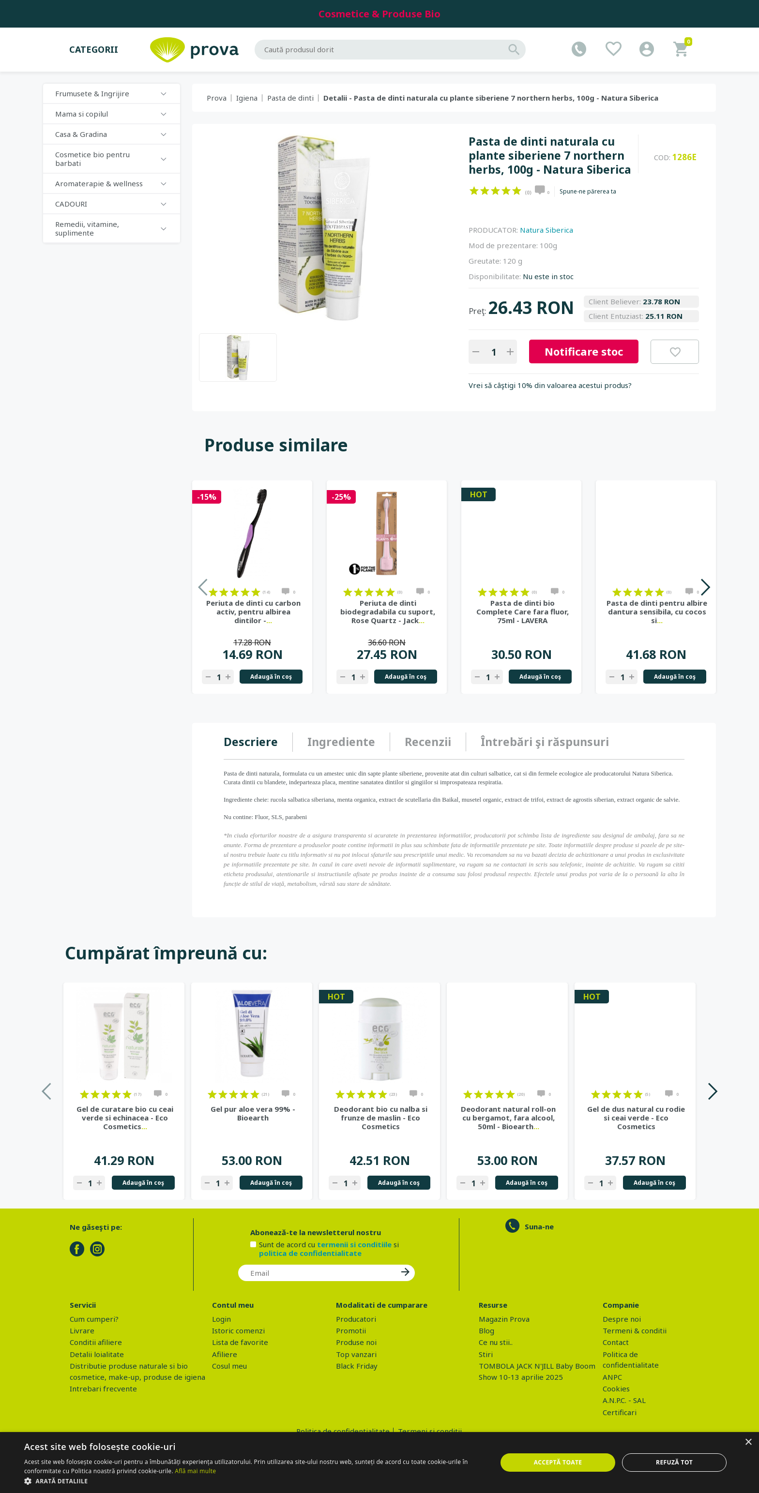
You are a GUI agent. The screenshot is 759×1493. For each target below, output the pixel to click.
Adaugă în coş (271, 676)
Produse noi (356, 1342)
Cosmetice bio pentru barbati (92, 158)
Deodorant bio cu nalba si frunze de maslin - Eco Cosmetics (380, 1118)
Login (221, 1319)
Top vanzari (356, 1354)
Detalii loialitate (97, 1354)
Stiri (486, 1354)
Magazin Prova (504, 1319)
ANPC (612, 1377)
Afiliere (224, 1354)
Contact (616, 1342)
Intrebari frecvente (103, 1388)
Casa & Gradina (81, 134)
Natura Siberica (546, 230)
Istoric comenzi (238, 1330)
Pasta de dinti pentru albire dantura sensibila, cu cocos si (657, 611)
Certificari (620, 1412)
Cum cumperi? (94, 1319)
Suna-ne (539, 1226)
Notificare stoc (584, 351)
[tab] (258, 742)
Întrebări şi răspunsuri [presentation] (545, 741)
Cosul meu (229, 1366)
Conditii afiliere (96, 1342)
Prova (217, 98)
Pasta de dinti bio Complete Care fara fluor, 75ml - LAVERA (522, 611)
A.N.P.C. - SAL (624, 1400)
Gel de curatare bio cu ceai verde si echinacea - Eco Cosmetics (124, 1118)
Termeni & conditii (635, 1330)
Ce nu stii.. (496, 1342)
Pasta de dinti (290, 98)
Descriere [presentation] (251, 741)
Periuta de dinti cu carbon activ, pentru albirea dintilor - (253, 611)
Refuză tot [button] (674, 1462)
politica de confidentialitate (310, 1253)
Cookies (616, 1388)
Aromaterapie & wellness (99, 183)
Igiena (247, 98)
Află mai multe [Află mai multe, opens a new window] (195, 1471)
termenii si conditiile (354, 1244)
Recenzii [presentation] (428, 741)
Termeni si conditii (430, 1431)
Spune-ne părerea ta (588, 191)
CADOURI (71, 204)
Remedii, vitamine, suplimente (87, 228)
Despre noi (622, 1319)
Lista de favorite (240, 1342)
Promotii (351, 1330)
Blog (486, 1330)
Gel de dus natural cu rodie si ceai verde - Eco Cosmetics (636, 1118)
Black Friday (357, 1366)
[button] (253, 1481)
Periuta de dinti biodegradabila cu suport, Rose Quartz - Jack (387, 611)
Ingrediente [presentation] (341, 741)
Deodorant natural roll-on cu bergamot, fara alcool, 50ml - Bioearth (508, 1118)
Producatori (356, 1319)
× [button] (748, 1442)
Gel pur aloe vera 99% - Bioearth (253, 1113)
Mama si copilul (81, 114)
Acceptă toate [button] (558, 1462)
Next (705, 587)
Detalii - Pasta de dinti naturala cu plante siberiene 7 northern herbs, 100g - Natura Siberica (490, 98)
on (474, 190)
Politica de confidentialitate (343, 1431)
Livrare (82, 1330)
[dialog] (379, 1462)
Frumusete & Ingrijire (92, 93)
